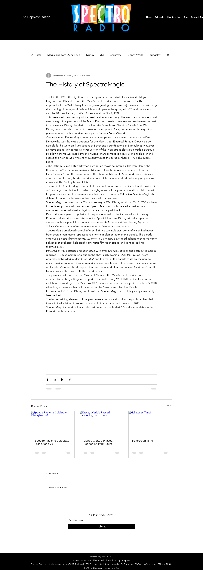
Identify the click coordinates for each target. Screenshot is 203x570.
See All (168, 405)
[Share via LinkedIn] (62, 379)
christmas (116, 54)
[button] (168, 55)
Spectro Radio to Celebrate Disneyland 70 (52, 442)
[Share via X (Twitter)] (54, 379)
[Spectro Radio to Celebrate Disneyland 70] (53, 423)
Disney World (135, 54)
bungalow (155, 54)
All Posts (36, 54)
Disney (90, 54)
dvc (102, 54)
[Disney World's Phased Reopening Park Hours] (101, 423)
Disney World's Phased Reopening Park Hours (98, 442)
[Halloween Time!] (150, 423)
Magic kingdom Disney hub (63, 54)
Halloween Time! (143, 440)
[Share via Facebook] (47, 379)
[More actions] (155, 75)
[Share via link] (69, 379)
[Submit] (101, 526)
